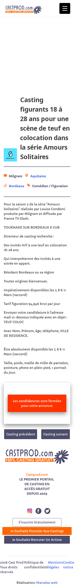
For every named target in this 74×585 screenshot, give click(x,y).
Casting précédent (20, 434)
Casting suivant (55, 434)
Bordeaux (16, 186)
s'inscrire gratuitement (37, 522)
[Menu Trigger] (64, 8)
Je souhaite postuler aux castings (37, 531)
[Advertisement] (37, 58)
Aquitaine (38, 176)
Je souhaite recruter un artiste (37, 540)
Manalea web (47, 583)
